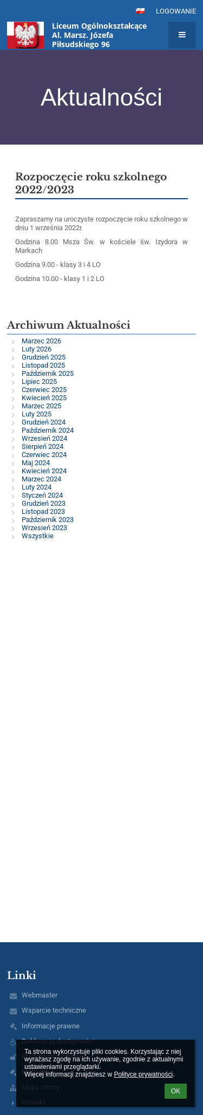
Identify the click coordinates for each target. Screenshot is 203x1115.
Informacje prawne (51, 1026)
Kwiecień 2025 (44, 398)
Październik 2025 (48, 373)
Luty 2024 (36, 487)
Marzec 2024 (41, 479)
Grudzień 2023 (44, 503)
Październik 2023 (48, 520)
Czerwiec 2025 (44, 390)
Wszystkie (38, 536)
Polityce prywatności (143, 1074)
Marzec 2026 (41, 341)
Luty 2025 (36, 414)
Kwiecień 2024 (44, 471)
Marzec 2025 (41, 406)
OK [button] (175, 1091)
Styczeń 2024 (42, 495)
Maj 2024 (36, 463)
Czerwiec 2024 (44, 455)
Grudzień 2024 (44, 422)
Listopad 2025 (43, 365)
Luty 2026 (36, 349)
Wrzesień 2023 (44, 528)
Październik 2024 (48, 430)
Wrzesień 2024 (44, 438)
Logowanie (176, 11)
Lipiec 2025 (39, 381)
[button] (140, 10)
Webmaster (39, 995)
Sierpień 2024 (42, 446)
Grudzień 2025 (44, 357)
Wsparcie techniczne (54, 1010)
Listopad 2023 (43, 511)
